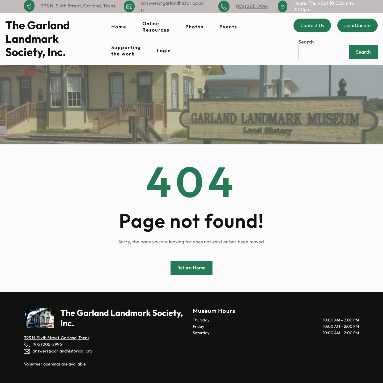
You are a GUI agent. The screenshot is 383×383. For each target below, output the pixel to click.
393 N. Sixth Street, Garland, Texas (78, 6)
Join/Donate (357, 25)
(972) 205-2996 (252, 6)
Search (306, 42)
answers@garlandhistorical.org (62, 351)
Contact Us (312, 25)
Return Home (191, 268)
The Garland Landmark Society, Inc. (37, 38)
